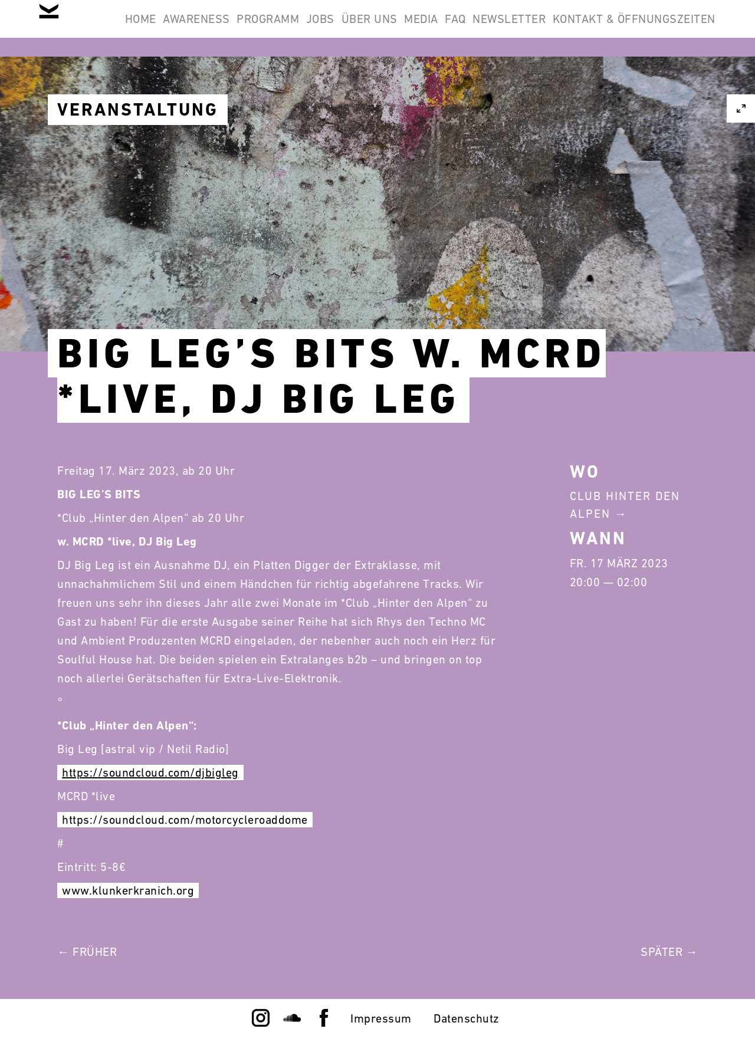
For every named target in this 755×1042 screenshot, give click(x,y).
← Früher (87, 951)
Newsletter (671, 28)
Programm (354, 28)
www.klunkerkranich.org (128, 890)
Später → (669, 951)
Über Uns (486, 28)
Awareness (267, 28)
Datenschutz (467, 1018)
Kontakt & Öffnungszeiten (626, 84)
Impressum (381, 1018)
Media (553, 28)
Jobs (421, 28)
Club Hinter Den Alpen (625, 504)
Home (195, 28)
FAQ (602, 28)
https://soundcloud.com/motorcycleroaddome (185, 819)
